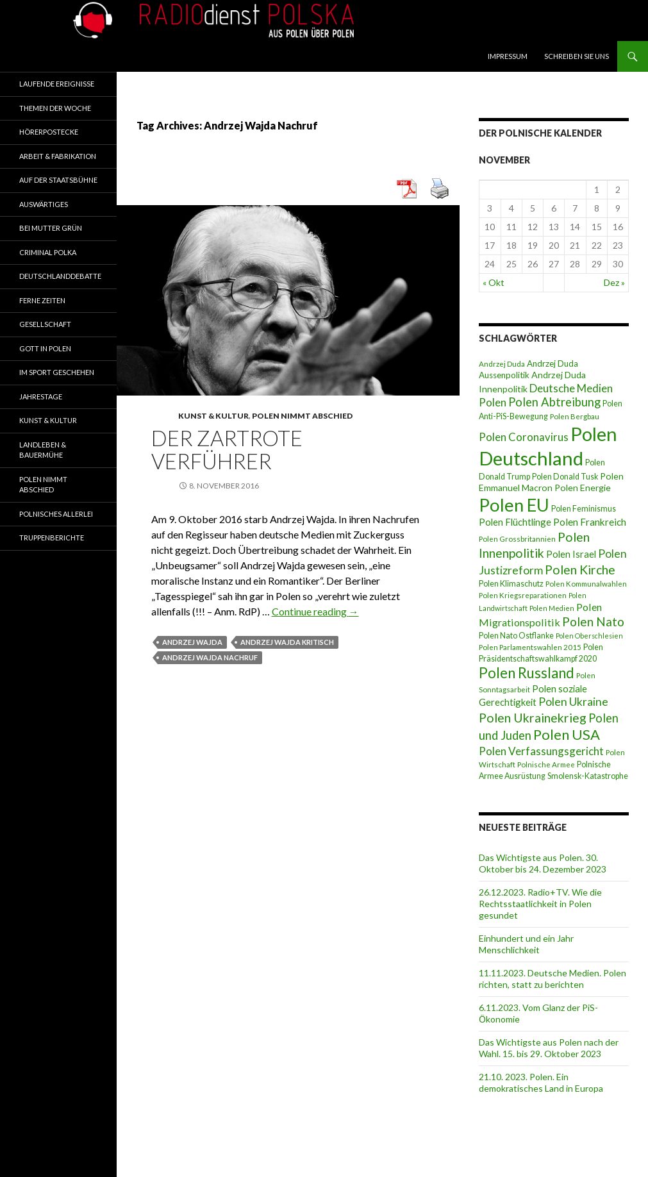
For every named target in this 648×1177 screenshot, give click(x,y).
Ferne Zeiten (42, 300)
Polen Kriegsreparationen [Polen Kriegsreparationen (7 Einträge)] (523, 595)
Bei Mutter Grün (50, 228)
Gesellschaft (45, 324)
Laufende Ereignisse (56, 83)
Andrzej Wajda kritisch (287, 642)
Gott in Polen (45, 348)
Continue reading (315, 611)
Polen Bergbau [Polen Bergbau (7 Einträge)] (574, 416)
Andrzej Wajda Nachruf (210, 657)
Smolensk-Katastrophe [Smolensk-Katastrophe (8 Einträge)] (587, 776)
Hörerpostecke (48, 132)
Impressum (508, 56)
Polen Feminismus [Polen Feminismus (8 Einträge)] (583, 508)
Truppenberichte (51, 537)
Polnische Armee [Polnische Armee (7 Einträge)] (546, 764)
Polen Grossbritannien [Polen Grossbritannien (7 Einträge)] (517, 539)
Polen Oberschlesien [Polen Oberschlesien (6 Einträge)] (589, 635)
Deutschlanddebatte (60, 276)
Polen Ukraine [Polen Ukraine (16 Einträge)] (573, 701)
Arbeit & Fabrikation (57, 156)
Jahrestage (40, 396)
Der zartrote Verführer (227, 449)
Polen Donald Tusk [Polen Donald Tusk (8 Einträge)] (565, 476)
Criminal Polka (47, 252)
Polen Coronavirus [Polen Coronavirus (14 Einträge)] (524, 437)
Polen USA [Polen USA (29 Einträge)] (566, 734)
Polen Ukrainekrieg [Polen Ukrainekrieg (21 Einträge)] (532, 717)
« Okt (493, 282)
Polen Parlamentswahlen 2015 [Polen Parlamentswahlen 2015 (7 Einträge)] (530, 647)
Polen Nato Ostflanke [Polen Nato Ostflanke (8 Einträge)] (516, 635)
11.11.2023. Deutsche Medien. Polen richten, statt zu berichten (552, 978)
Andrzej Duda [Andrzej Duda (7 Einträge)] (502, 364)
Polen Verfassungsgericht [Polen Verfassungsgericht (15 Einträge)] (541, 751)
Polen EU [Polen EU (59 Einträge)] (514, 504)
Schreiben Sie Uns (576, 56)
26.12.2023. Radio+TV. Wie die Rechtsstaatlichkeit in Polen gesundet (540, 904)
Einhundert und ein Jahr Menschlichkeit (526, 944)
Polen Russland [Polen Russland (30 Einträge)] (526, 672)
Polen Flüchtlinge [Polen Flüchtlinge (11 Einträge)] (515, 522)
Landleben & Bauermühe (42, 450)
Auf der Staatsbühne (58, 180)
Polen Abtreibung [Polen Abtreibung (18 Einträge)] (554, 402)
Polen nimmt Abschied (302, 416)
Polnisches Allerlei (56, 514)
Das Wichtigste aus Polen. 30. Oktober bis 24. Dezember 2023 (542, 863)
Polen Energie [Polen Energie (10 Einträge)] (582, 487)
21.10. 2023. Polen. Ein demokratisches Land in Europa (541, 1082)
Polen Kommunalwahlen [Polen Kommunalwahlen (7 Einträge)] (586, 584)
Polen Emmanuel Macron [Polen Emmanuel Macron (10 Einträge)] (551, 482)
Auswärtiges (43, 204)
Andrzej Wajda (192, 642)
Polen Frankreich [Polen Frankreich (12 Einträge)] (589, 522)
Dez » (614, 282)
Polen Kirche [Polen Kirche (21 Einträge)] (580, 569)
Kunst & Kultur (213, 416)
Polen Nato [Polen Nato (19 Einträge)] (593, 621)
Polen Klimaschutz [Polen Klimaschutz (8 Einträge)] (511, 583)
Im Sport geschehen (56, 372)
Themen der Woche (55, 108)
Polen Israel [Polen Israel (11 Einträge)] (571, 554)
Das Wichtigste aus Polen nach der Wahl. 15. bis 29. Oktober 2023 (549, 1048)
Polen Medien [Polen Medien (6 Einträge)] (551, 608)
